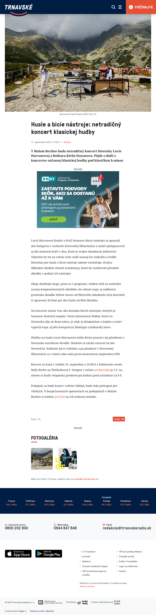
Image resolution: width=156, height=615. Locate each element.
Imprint (122, 571)
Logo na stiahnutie (128, 566)
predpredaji (102, 370)
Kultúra (67, 142)
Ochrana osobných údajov (95, 566)
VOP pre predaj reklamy (130, 551)
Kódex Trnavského (128, 561)
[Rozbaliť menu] (120, 7)
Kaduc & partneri (87, 586)
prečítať (60, 397)
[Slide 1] (78, 226)
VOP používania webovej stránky (94, 572)
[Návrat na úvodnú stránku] (19, 9)
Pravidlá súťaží (126, 556)
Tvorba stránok (11, 611)
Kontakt (86, 556)
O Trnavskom (89, 551)
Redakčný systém (37, 611)
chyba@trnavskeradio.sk (86, 479)
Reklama (86, 561)
